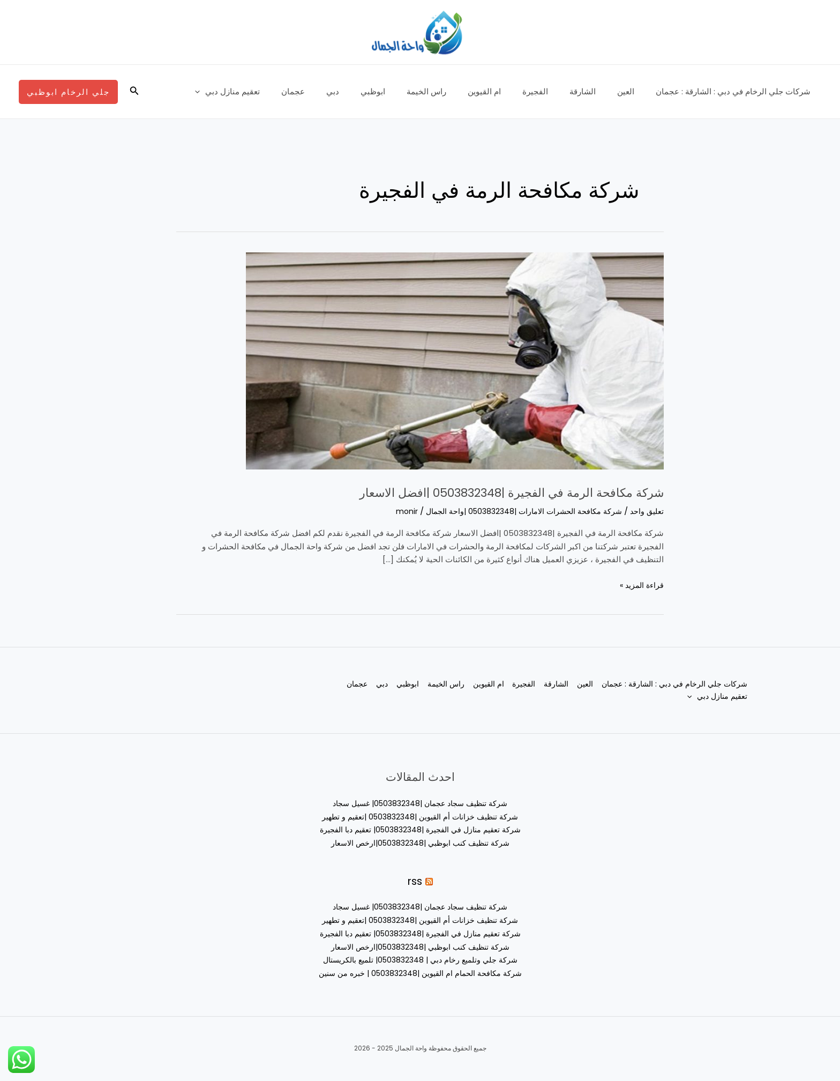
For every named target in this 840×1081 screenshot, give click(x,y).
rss (415, 881)
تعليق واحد (646, 511)
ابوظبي (407, 91)
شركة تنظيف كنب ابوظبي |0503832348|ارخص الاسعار (420, 842)
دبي (372, 91)
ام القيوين (508, 91)
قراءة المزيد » (640, 585)
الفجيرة (554, 91)
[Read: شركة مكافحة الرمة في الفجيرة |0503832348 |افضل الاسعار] (455, 360)
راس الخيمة (456, 91)
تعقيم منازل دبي (278, 91)
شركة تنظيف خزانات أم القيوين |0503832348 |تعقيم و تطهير (420, 816)
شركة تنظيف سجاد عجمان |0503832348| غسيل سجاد (420, 803)
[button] (133, 91)
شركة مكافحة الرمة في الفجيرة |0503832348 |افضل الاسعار (454, 491)
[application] (251, 91)
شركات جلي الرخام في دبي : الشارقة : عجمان (735, 91)
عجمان (338, 91)
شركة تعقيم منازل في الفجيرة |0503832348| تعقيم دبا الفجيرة (420, 829)
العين (633, 91)
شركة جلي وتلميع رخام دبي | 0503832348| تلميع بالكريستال (420, 959)
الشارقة (596, 91)
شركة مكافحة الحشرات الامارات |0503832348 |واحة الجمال (516, 511)
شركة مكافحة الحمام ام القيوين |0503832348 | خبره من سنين (420, 973)
